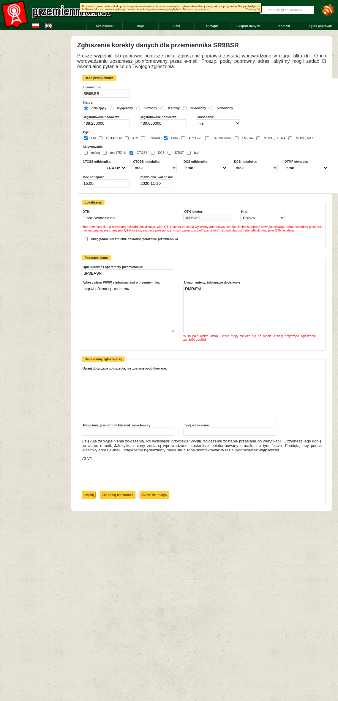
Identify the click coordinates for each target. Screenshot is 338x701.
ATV (135, 138)
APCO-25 (195, 138)
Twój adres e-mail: (197, 425)
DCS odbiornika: (196, 161)
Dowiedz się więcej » (196, 9)
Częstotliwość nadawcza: (102, 117)
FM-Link (247, 138)
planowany (225, 108)
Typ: (86, 132)
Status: (88, 102)
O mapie (212, 26)
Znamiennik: (92, 87)
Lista (176, 26)
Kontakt (284, 26)
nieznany (150, 108)
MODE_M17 (304, 138)
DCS (161, 152)
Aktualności (104, 26)
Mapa (140, 26)
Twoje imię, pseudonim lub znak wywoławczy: (117, 425)
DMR (174, 138)
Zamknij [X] (253, 9)
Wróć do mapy (154, 495)
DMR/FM (229, 309)
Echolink (154, 138)
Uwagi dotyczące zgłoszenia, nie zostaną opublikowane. (125, 368)
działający (98, 108)
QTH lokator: (193, 211)
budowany (198, 108)
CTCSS (142, 152)
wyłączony (125, 108)
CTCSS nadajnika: (146, 161)
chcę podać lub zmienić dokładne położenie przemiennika (134, 239)
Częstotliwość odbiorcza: (159, 117)
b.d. (197, 152)
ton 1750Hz (118, 152)
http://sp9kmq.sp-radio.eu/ (128, 309)
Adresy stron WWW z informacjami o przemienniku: (121, 282)
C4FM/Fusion (222, 138)
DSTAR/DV (114, 138)
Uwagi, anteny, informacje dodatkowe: (212, 282)
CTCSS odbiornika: (97, 161)
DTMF (179, 152)
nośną (95, 152)
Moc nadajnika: (94, 177)
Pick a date (168, 365)
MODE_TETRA (274, 138)
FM (93, 138)
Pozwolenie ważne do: (156, 177)
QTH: (86, 211)
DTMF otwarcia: (296, 161)
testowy (174, 108)
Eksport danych (248, 26)
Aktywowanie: (93, 146)
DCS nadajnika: (245, 161)
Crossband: (205, 117)
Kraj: (244, 211)
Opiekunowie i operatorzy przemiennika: (113, 267)
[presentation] (127, 476)
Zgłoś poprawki (320, 26)
